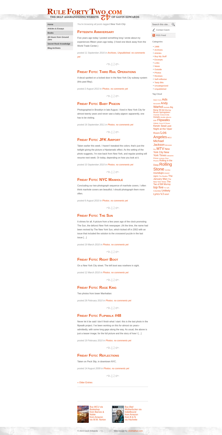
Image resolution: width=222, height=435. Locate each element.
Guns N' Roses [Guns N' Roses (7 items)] (164, 123)
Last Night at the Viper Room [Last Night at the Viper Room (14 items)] (162, 129)
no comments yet (119, 89)
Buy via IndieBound (133, 409)
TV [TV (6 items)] (165, 188)
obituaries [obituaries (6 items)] (170, 155)
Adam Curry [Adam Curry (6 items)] (157, 100)
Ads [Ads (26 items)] (164, 99)
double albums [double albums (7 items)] (166, 117)
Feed (161, 35)
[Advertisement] (110, 394)
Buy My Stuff (160, 56)
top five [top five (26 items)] (158, 187)
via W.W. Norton (98, 419)
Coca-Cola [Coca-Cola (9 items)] (164, 115)
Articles (157, 53)
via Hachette (131, 419)
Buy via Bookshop (96, 408)
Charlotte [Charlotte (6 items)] (156, 115)
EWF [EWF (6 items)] (155, 120)
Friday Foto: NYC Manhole (100, 179)
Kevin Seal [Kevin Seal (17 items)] (159, 125)
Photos (105, 89)
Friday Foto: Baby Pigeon (98, 103)
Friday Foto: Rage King (97, 287)
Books (51, 33)
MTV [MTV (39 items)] (160, 149)
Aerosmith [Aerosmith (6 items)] (156, 103)
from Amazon (96, 417)
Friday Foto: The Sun (95, 215)
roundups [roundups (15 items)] (158, 173)
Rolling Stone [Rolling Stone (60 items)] (162, 166)
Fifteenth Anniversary (95, 32)
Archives (112, 53)
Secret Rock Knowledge (59, 44)
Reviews (158, 76)
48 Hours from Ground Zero (58, 38)
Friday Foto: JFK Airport (98, 139)
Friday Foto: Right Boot (97, 259)
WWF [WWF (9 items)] (166, 194)
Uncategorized (161, 85)
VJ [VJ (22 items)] (162, 193)
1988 (156, 46)
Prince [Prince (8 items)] (155, 158)
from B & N (130, 417)
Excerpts (158, 59)
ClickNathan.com (135, 431)
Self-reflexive (160, 79)
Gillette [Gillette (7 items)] (155, 123)
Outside (158, 69)
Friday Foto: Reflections (98, 355)
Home (50, 24)
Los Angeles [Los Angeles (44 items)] (160, 134)
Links (156, 63)
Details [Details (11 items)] (156, 117)
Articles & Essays (56, 28)
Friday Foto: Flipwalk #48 (99, 315)
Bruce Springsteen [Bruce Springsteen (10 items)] (161, 112)
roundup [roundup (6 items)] (167, 170)
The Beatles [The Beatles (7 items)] (163, 176)
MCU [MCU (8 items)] (169, 138)
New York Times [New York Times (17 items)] (161, 154)
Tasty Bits (159, 82)
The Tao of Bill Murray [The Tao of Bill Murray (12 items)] (162, 182)
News (157, 66)
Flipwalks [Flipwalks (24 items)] (163, 120)
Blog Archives (54, 48)
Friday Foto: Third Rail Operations (106, 72)
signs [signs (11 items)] (155, 176)
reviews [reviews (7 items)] (162, 158)
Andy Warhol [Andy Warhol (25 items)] (160, 105)
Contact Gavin (163, 30)
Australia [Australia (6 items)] (166, 107)
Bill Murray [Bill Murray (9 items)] (166, 110)
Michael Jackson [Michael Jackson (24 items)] (159, 142)
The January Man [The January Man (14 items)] (163, 177)
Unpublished (124, 53)
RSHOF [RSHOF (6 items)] (167, 173)
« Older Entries (84, 382)
